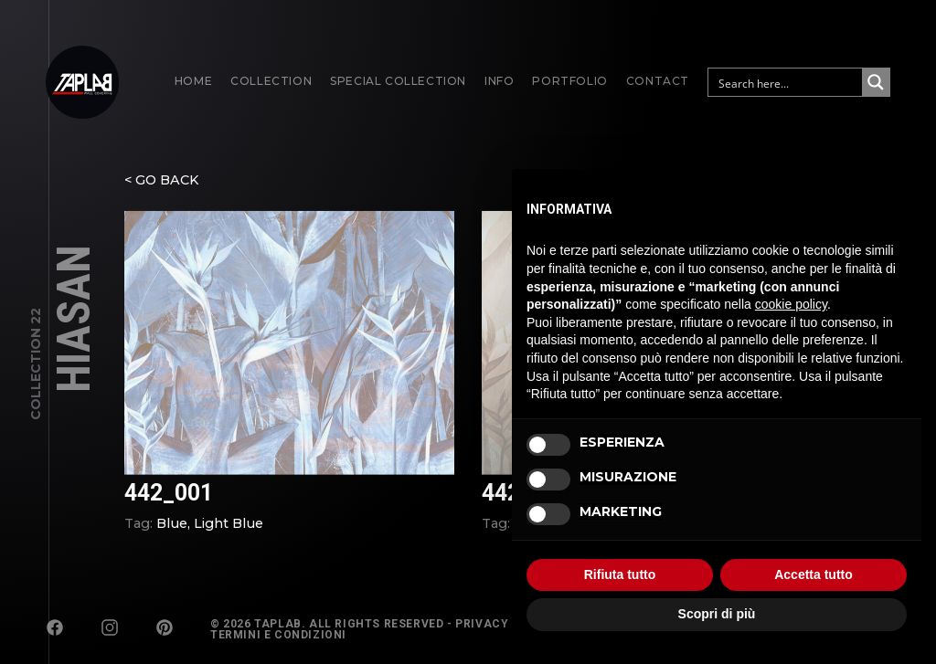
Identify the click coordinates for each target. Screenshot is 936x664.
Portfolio (569, 81)
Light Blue (228, 530)
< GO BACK (161, 187)
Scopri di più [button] (717, 613)
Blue (171, 530)
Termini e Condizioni (278, 634)
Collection (271, 81)
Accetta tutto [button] (813, 574)
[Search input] (786, 82)
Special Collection (398, 81)
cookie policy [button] (791, 304)
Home (193, 81)
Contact (657, 81)
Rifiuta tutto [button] (620, 574)
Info (499, 81)
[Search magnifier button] (875, 82)
